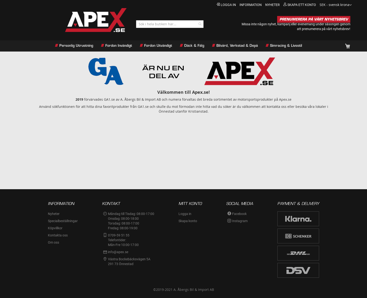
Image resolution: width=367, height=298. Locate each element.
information (251, 5)
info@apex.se (118, 252)
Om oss (53, 242)
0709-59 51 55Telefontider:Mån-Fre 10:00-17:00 (123, 240)
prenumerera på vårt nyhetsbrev (325, 29)
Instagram (240, 221)
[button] (336, 5)
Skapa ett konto (301, 5)
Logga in (228, 5)
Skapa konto (187, 221)
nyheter (272, 5)
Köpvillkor (55, 228)
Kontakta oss (58, 235)
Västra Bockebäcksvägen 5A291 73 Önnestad (129, 261)
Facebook (239, 214)
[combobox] (170, 24)
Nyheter (54, 214)
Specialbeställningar (63, 221)
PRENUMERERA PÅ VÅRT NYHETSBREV (314, 19)
